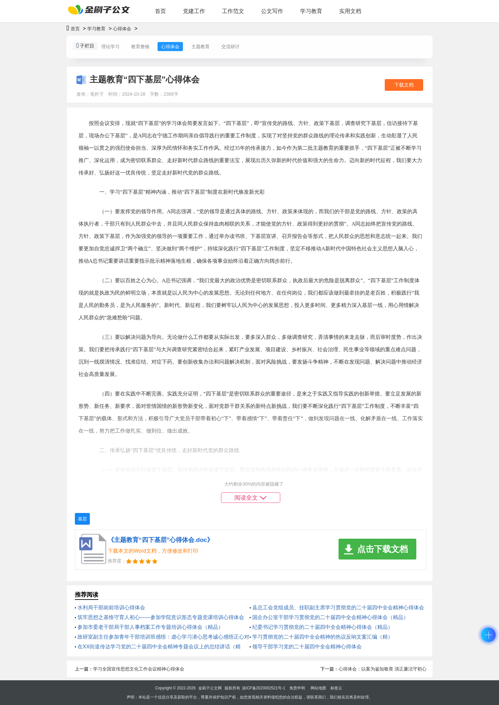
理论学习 (110, 46)
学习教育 (311, 11)
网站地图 (318, 688)
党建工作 (194, 11)
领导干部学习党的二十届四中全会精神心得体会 (307, 646)
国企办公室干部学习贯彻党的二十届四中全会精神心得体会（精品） (330, 617)
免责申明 (297, 688)
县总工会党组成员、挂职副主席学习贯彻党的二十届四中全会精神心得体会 (338, 607)
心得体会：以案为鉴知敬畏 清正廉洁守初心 (382, 668)
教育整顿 (140, 46)
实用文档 (350, 11)
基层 (82, 518)
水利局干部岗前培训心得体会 (111, 607)
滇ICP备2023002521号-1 (263, 688)
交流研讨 (230, 46)
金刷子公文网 (210, 688)
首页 (160, 11)
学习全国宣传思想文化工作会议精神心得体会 (138, 668)
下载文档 (404, 85)
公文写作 (272, 11)
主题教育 (200, 46)
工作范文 (233, 11)
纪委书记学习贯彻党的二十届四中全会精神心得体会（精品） (322, 627)
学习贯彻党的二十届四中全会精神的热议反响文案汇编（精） (322, 637)
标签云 (336, 688)
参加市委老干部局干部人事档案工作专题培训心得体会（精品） (150, 627)
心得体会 (122, 28)
